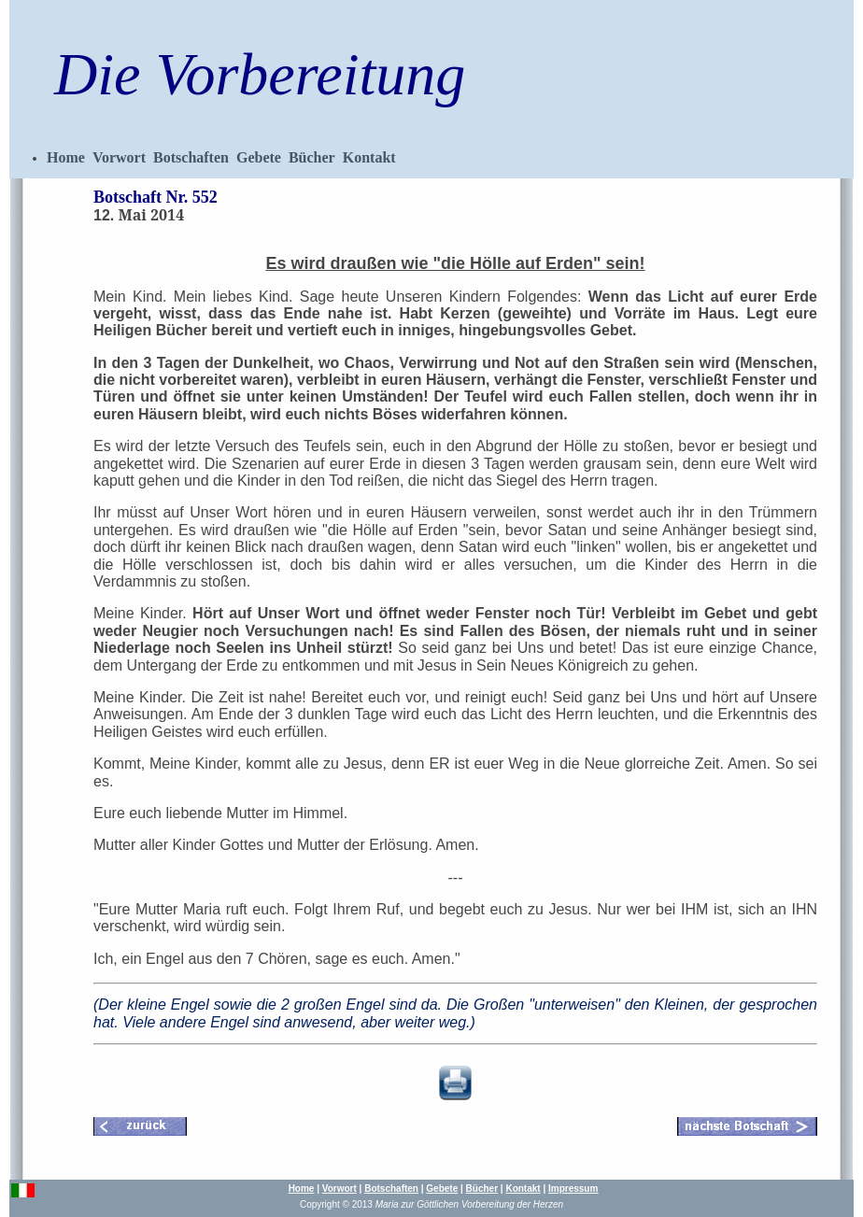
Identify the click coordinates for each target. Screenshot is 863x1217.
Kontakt (369, 157)
